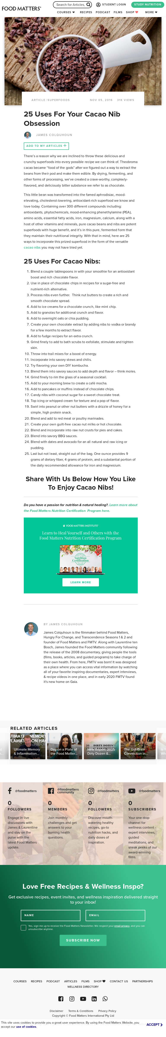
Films (118, 12)
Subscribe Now (83, 940)
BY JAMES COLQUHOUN (63, 624)
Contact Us (119, 981)
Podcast (103, 12)
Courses (64, 12)
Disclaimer (56, 1011)
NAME (29, 915)
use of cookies (26, 1027)
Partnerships (142, 981)
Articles (70, 981)
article (38, 100)
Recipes (86, 12)
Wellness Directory (83, 987)
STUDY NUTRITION (147, 4)
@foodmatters (26, 791)
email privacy (121, 925)
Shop (132, 12)
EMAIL (94, 915)
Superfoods (59, 100)
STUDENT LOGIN (110, 5)
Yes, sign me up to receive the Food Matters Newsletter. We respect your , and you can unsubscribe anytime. (86, 927)
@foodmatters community (68, 791)
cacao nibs (32, 247)
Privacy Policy (107, 1011)
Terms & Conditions (80, 1011)
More (149, 12)
